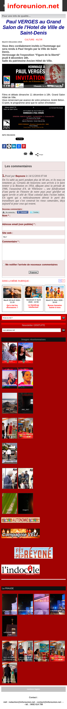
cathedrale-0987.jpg (57, 611)
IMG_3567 (25, 410)
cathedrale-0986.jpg (25, 611)
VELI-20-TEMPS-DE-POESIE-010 (10, 436)
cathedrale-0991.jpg (9, 611)
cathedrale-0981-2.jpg (10, 634)
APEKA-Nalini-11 (9, 485)
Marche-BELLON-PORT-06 (9, 461)
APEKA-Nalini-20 (25, 485)
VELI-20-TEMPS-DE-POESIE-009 (10, 659)
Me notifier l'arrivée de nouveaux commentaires (31, 264)
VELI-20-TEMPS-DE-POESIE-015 (26, 436)
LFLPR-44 (9, 360)
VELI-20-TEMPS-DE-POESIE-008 (10, 680)
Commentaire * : (11, 241)
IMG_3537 (9, 410)
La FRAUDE (7, 588)
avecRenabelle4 (9, 385)
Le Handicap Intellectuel (33, 306)
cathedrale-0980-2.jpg (41, 612)
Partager (39, 154)
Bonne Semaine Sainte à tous (54, 307)
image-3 (9, 510)
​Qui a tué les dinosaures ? (12, 307)
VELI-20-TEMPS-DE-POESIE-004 (26, 659)
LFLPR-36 (25, 360)
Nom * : (6, 215)
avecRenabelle (25, 385)
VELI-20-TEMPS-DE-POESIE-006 (41, 659)
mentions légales (33, 689)
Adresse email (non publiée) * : (19, 224)
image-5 (25, 510)
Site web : (7, 233)
